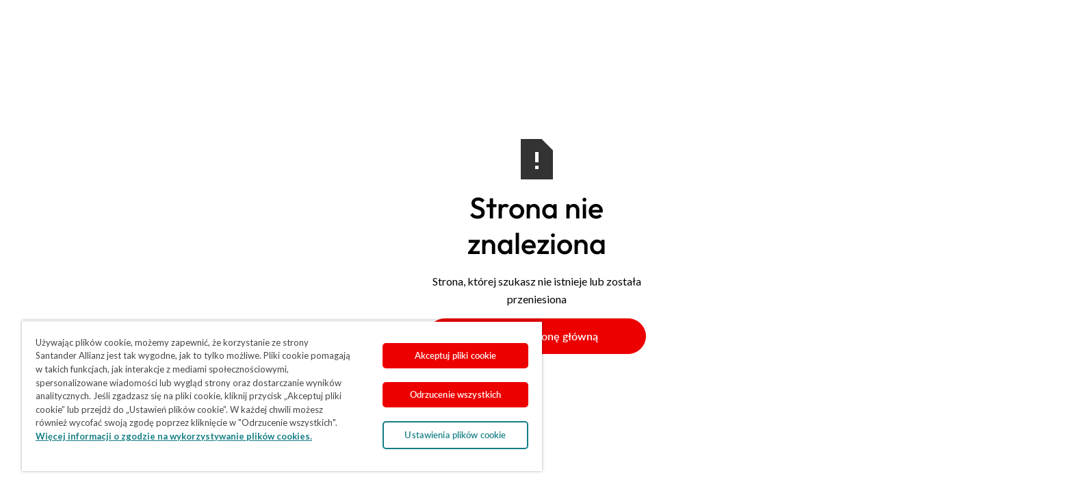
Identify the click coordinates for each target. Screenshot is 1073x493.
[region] (282, 395)
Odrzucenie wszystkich (456, 394)
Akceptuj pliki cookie (456, 355)
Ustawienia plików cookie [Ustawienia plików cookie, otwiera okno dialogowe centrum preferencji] (455, 434)
